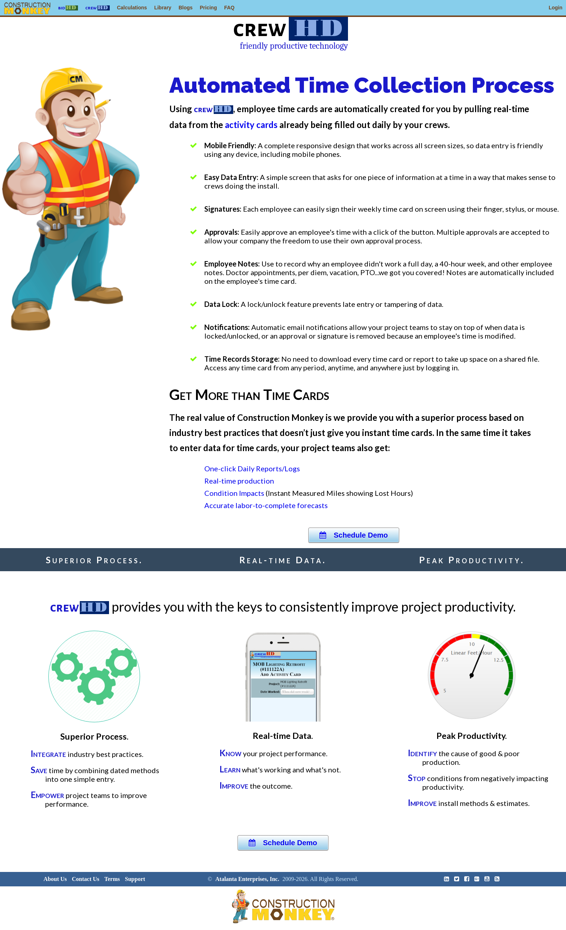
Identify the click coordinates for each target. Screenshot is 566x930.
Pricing (208, 7)
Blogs (186, 7)
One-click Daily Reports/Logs (252, 468)
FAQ (229, 7)
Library (162, 7)
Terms (112, 879)
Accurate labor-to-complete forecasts (266, 505)
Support (135, 879)
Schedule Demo (353, 535)
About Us (55, 879)
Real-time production (239, 480)
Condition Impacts (234, 493)
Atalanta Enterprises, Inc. (247, 879)
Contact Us (85, 879)
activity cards (252, 124)
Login (555, 7)
